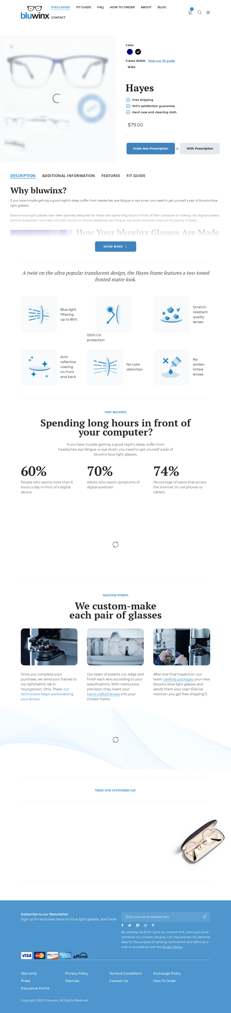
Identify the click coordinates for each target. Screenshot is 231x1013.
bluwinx (52, 1000)
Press (25, 981)
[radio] (130, 51)
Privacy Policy (172, 947)
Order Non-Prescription (150, 148)
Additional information (68, 175)
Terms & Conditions (125, 973)
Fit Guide (136, 175)
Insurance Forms (35, 988)
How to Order (164, 981)
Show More (113, 246)
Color (130, 45)
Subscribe (205, 916)
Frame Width (150, 61)
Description (23, 175)
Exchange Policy (167, 973)
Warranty (29, 973)
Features (110, 175)
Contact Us (118, 981)
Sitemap (72, 981)
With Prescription (200, 148)
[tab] (23, 175)
